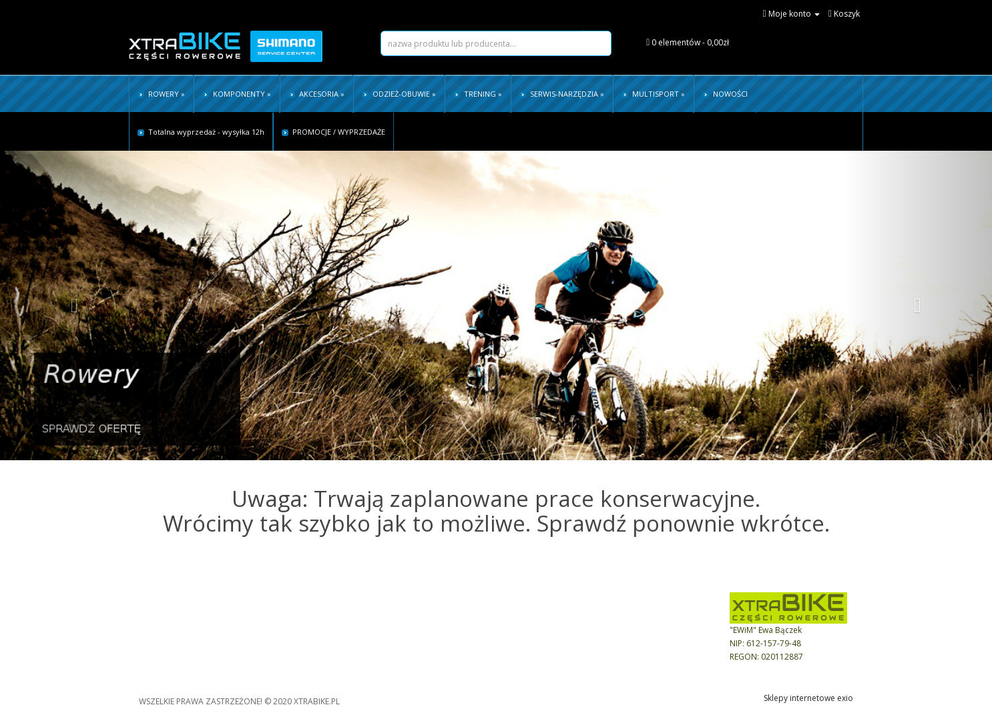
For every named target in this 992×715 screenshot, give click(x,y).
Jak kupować (284, 616)
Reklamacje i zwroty (166, 656)
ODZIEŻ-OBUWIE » (399, 94)
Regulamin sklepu (162, 616)
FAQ (269, 629)
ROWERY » (161, 94)
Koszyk (406, 616)
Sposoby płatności (164, 629)
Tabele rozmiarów (295, 642)
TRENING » (477, 94)
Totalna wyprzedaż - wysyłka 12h (201, 132)
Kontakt (539, 642)
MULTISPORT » (653, 94)
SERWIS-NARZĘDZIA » (561, 94)
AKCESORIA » (316, 94)
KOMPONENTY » (236, 94)
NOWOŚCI (725, 94)
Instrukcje (279, 656)
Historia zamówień (428, 642)
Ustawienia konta (425, 629)
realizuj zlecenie (423, 656)
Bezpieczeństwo (556, 629)
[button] (74, 305)
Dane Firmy (546, 616)
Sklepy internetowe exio (808, 698)
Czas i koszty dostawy (170, 642)
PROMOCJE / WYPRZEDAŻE (333, 132)
